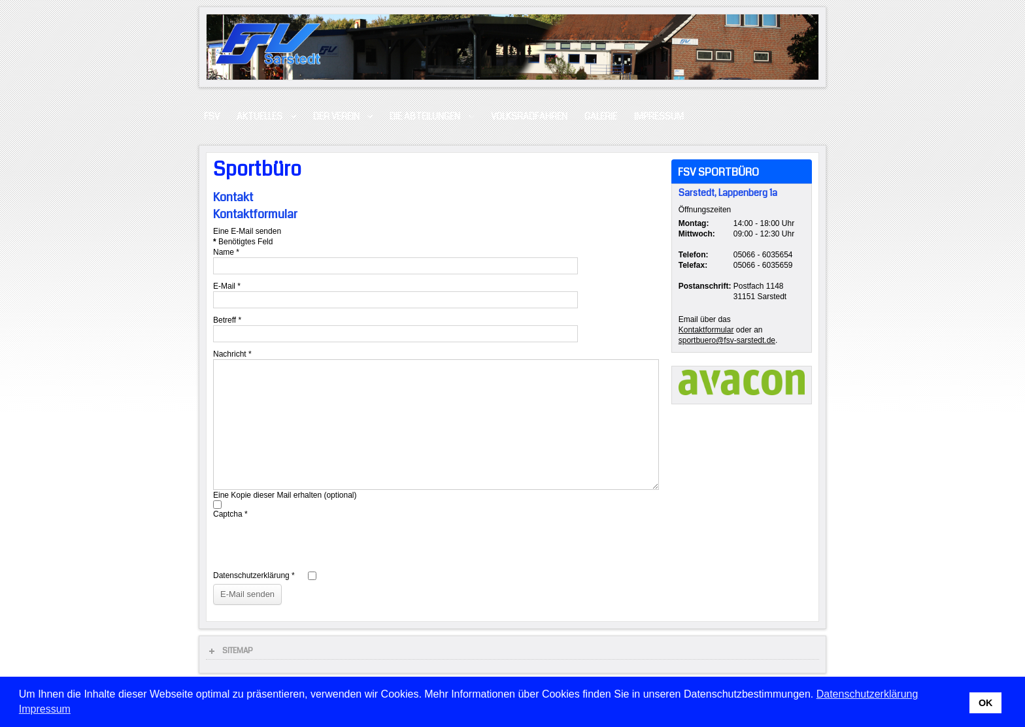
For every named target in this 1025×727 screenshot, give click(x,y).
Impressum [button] (45, 709)
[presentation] (312, 544)
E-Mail (227, 286)
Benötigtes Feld (243, 241)
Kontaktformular (706, 329)
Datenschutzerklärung (254, 575)
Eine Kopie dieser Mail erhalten (267, 495)
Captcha (230, 514)
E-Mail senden (247, 594)
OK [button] (986, 703)
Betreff (227, 320)
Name (226, 252)
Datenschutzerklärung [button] (867, 694)
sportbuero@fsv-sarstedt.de (727, 340)
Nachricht (232, 354)
